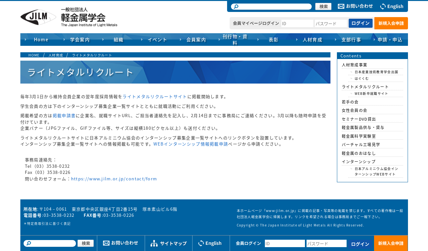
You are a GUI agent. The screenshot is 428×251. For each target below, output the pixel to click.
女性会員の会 (355, 110)
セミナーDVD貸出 (359, 119)
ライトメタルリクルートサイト (154, 96)
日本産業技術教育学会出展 (377, 71)
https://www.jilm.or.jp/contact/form (114, 179)
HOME (34, 55)
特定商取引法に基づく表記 (49, 223)
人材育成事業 (355, 65)
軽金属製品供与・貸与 (363, 127)
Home (41, 39)
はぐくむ (362, 78)
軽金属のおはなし (359, 153)
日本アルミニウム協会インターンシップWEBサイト (377, 171)
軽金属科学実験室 (359, 136)
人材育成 (55, 55)
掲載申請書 (64, 115)
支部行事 (351, 39)
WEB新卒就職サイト (372, 93)
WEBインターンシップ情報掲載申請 (190, 144)
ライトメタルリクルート (92, 55)
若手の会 (350, 102)
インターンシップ (359, 162)
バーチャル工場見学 (361, 144)
